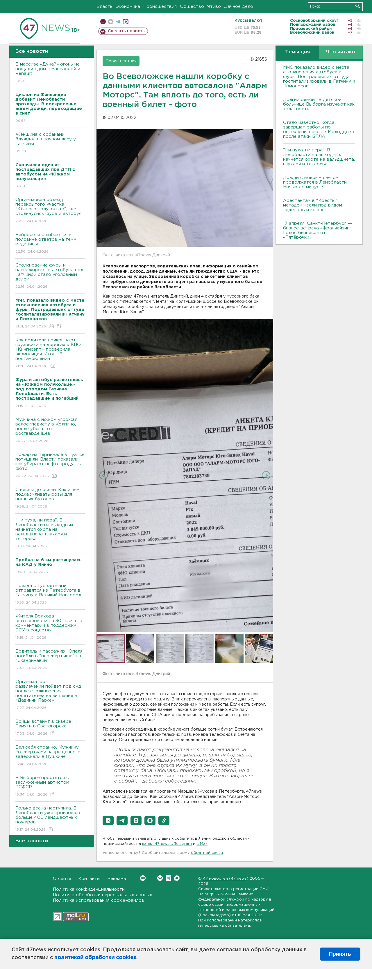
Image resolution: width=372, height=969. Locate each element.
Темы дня (297, 52)
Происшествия (160, 6)
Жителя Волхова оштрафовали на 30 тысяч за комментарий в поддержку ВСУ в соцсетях (50, 627)
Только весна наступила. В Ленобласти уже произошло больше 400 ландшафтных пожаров (50, 819)
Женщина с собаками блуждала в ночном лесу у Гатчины (50, 143)
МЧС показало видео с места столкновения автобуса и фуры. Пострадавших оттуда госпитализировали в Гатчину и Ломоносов (319, 77)
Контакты (89, 879)
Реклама (116, 879)
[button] (108, 820)
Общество (192, 6)
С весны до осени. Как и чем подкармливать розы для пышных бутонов (50, 498)
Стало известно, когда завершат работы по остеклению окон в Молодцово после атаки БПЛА (318, 129)
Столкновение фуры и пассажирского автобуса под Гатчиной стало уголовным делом (50, 276)
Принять (340, 954)
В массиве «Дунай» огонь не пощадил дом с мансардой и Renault (50, 73)
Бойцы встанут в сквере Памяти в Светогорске (50, 728)
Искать (357, 6)
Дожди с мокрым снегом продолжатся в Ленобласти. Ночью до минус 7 (315, 182)
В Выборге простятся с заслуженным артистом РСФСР (50, 786)
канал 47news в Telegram (167, 843)
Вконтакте (143, 878)
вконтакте (110, 21)
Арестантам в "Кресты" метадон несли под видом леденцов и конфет (312, 205)
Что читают (341, 52)
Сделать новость (126, 31)
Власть (104, 6)
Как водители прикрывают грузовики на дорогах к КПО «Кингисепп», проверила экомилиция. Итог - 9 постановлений (50, 353)
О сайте (62, 879)
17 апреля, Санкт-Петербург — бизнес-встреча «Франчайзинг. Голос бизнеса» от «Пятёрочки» (318, 230)
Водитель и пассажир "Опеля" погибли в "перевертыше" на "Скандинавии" (50, 660)
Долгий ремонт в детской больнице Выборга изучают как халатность (319, 104)
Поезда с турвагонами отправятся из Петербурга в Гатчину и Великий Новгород (50, 594)
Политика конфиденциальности (89, 889)
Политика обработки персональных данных (102, 895)
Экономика (128, 6)
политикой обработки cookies (95, 957)
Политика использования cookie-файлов (98, 900)
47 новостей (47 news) (225, 878)
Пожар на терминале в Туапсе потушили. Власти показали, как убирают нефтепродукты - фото (50, 466)
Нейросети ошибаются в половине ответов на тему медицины (50, 243)
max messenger (125, 21)
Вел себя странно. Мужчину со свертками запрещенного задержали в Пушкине (50, 756)
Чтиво (214, 6)
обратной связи (207, 852)
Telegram (168, 878)
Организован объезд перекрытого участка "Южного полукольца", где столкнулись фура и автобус (50, 211)
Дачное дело (238, 6)
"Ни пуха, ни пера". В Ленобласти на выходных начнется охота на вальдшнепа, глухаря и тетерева (50, 533)
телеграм (118, 21)
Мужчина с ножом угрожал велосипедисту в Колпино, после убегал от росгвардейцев (50, 430)
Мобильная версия (103, 21)
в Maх (202, 843)
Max (177, 878)
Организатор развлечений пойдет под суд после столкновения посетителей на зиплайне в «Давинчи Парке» (50, 695)
